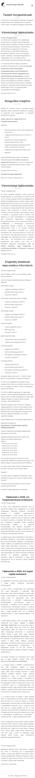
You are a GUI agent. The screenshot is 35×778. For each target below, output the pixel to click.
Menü (32, 5)
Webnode (18, 775)
